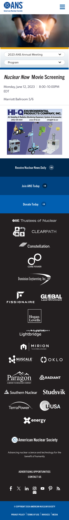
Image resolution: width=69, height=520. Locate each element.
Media (55, 514)
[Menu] (62, 7)
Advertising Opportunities (34, 471)
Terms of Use (33, 514)
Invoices (46, 514)
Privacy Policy (18, 514)
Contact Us (34, 476)
